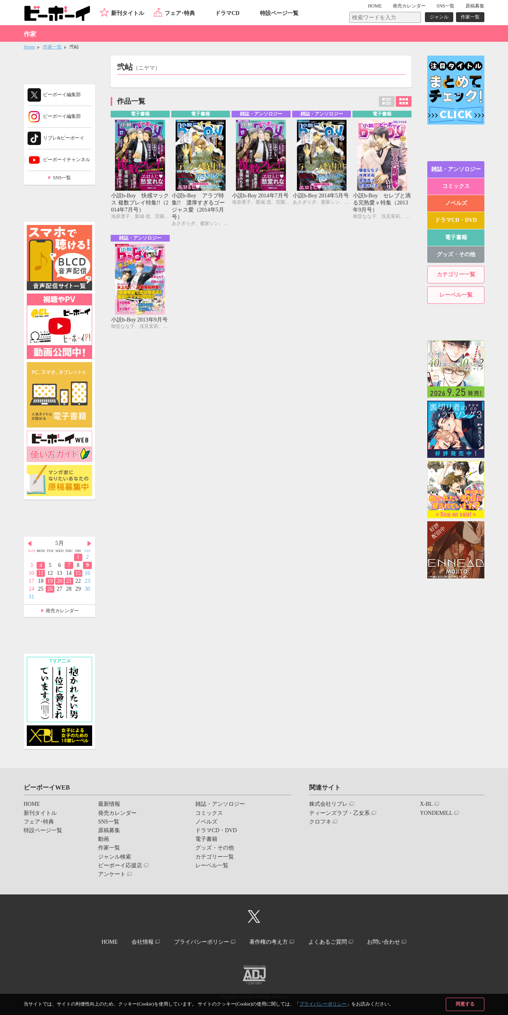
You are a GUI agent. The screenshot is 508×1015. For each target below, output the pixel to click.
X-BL (426, 804)
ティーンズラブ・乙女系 (339, 813)
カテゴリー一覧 (456, 274)
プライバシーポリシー (323, 1004)
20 (59, 581)
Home (29, 47)
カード (404, 101)
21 (69, 581)
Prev (29, 544)
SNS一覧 (445, 6)
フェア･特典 (180, 13)
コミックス (456, 186)
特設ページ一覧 (279, 13)
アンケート (112, 874)
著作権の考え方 (268, 942)
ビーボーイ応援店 (120, 865)
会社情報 (143, 942)
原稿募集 (474, 6)
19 (50, 581)
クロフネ (320, 822)
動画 (103, 839)
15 (78, 573)
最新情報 (109, 804)
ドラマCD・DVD (456, 220)
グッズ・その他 (456, 254)
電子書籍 (456, 237)
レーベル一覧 (456, 295)
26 (50, 589)
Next (89, 544)
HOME (375, 6)
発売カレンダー (62, 610)
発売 (409, 6)
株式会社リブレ (328, 804)
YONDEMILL (436, 813)
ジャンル (439, 17)
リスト (387, 101)
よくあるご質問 (327, 942)
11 (40, 573)
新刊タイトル (127, 13)
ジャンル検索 (114, 857)
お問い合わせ (383, 942)
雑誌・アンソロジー (456, 169)
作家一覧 (470, 17)
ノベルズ (456, 203)
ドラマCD (227, 13)
